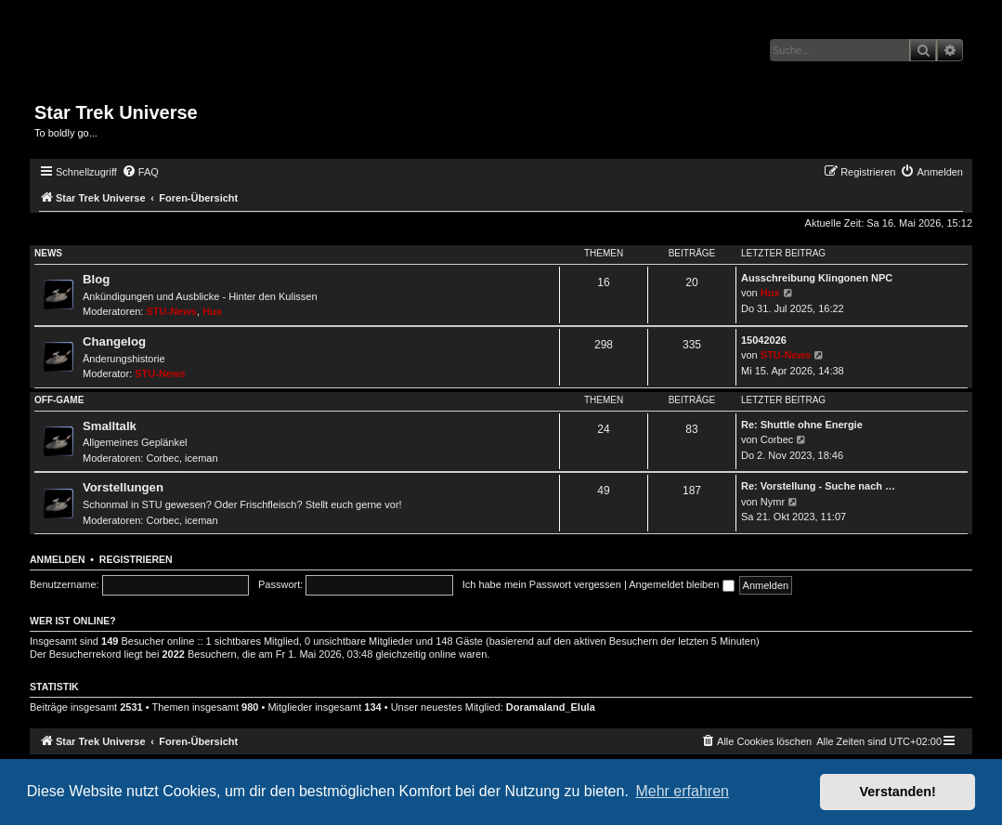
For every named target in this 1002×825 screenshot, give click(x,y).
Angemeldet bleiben (681, 584)
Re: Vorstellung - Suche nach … (818, 485)
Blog (96, 279)
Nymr (773, 501)
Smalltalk (110, 426)
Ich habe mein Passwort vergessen (541, 584)
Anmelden (57, 559)
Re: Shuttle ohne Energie (802, 424)
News (48, 253)
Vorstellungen (123, 487)
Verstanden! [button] (898, 791)
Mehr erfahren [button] (682, 791)
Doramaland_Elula (550, 707)
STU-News (172, 311)
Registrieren (136, 559)
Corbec (163, 458)
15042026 (764, 340)
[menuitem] (140, 172)
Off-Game (59, 400)
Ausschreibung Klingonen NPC (816, 277)
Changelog (114, 341)
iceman (201, 458)
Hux (212, 311)
